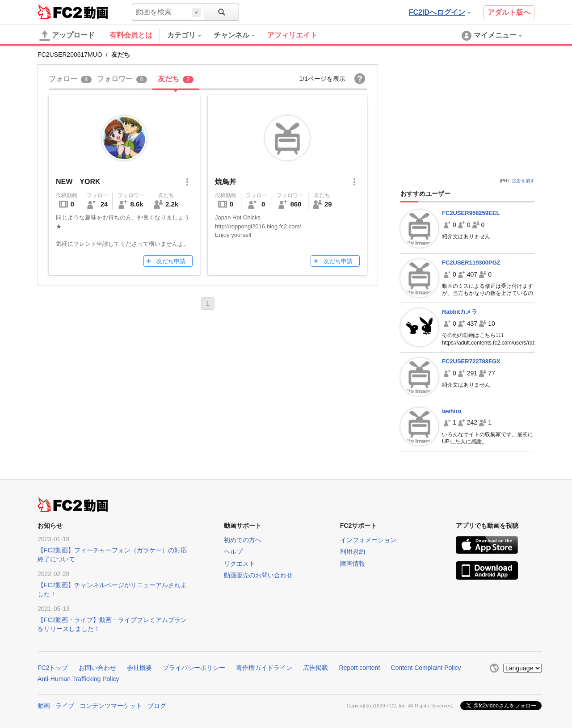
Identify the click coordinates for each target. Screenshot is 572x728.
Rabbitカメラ (459, 311)
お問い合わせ (97, 667)
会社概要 (139, 667)
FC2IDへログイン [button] (440, 12)
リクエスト (239, 563)
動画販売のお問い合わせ (258, 575)
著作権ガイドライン (264, 667)
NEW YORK (78, 181)
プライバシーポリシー (194, 667)
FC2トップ (53, 667)
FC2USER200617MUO (70, 54)
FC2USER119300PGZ (471, 262)
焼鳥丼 (225, 181)
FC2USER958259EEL (471, 213)
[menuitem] (190, 35)
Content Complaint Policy (426, 667)
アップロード (67, 35)
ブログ (156, 705)
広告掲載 (315, 667)
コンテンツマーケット (111, 705)
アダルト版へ (509, 12)
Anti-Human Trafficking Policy (78, 678)
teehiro (451, 411)
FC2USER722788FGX (471, 361)
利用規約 (352, 551)
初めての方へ (242, 539)
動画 (44, 705)
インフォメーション (368, 539)
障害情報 (352, 563)
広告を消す (523, 180)
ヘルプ (233, 551)
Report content (359, 667)
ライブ (64, 705)
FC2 (60, 11)
